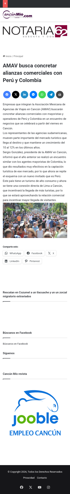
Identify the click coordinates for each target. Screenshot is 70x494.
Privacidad (29, 477)
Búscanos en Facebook (15, 343)
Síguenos (9, 353)
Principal (18, 56)
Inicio (7, 56)
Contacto (42, 477)
